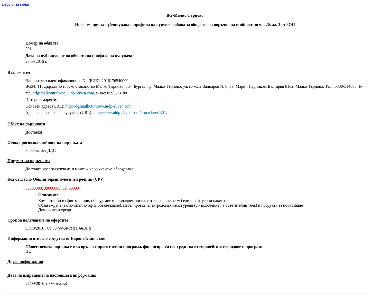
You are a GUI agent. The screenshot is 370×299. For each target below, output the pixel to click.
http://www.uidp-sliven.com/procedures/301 (129, 112)
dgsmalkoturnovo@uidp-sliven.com (64, 93)
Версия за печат (16, 4)
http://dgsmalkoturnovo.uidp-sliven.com (98, 106)
